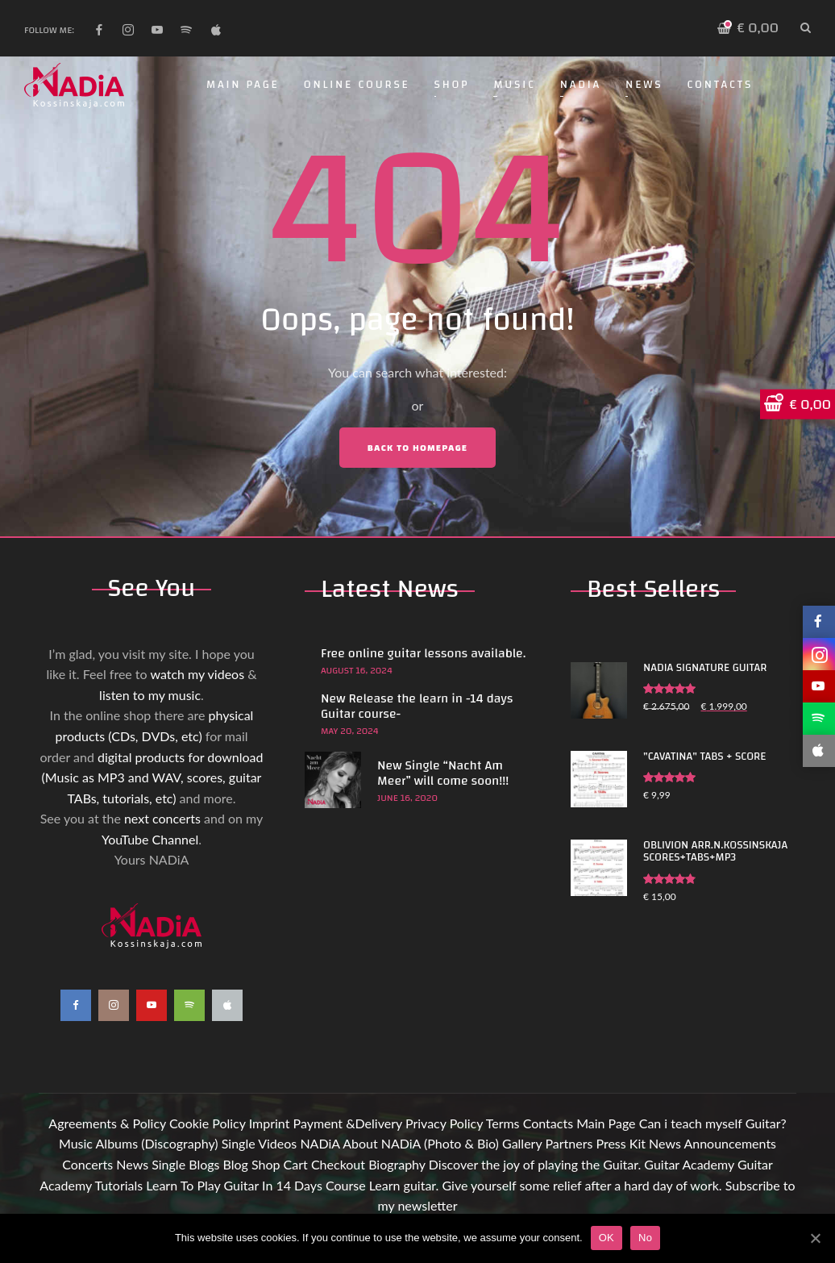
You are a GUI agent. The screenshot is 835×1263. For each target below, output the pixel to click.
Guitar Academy (688, 1164)
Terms (503, 1123)
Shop (452, 84)
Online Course (357, 84)
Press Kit (621, 1143)
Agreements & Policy (107, 1123)
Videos (277, 1143)
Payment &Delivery (347, 1123)
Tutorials (118, 1185)
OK (606, 1238)
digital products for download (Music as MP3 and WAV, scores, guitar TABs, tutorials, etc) (153, 777)
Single (238, 1143)
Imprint (269, 1123)
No (645, 1238)
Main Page (243, 84)
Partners (568, 1143)
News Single (150, 1164)
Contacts (720, 84)
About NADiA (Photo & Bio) (421, 1143)
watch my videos (197, 674)
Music (514, 84)
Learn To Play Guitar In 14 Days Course (255, 1185)
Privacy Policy (444, 1123)
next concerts (162, 818)
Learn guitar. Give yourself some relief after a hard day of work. (545, 1185)
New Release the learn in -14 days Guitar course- (417, 706)
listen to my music (150, 694)
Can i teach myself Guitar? (713, 1123)
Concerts (87, 1164)
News (644, 84)
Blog (235, 1164)
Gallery (522, 1143)
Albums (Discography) (157, 1143)
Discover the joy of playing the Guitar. (535, 1164)
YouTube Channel (150, 839)
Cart (296, 1164)
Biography (397, 1164)
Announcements (729, 1143)
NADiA (580, 84)
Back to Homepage (417, 447)
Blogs (204, 1164)
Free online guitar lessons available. (423, 653)
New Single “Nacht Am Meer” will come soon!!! (443, 773)
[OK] (815, 1238)
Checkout (338, 1164)
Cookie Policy (207, 1123)
